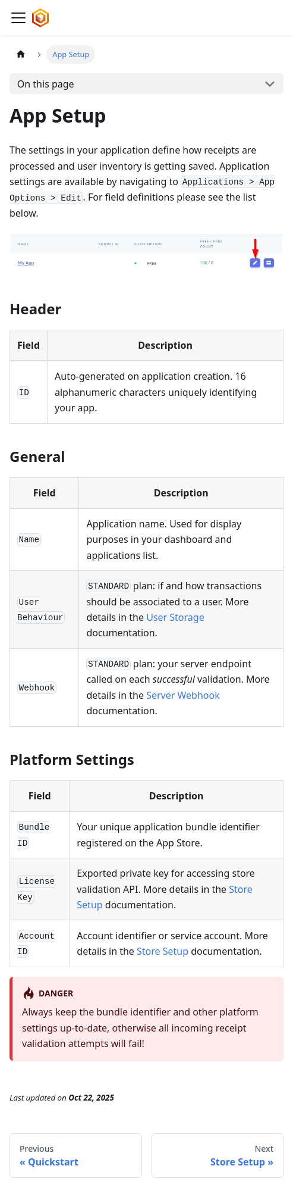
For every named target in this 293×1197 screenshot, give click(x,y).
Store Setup (162, 951)
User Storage (175, 617)
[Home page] (21, 54)
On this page (45, 83)
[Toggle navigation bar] (18, 18)
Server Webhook (183, 695)
